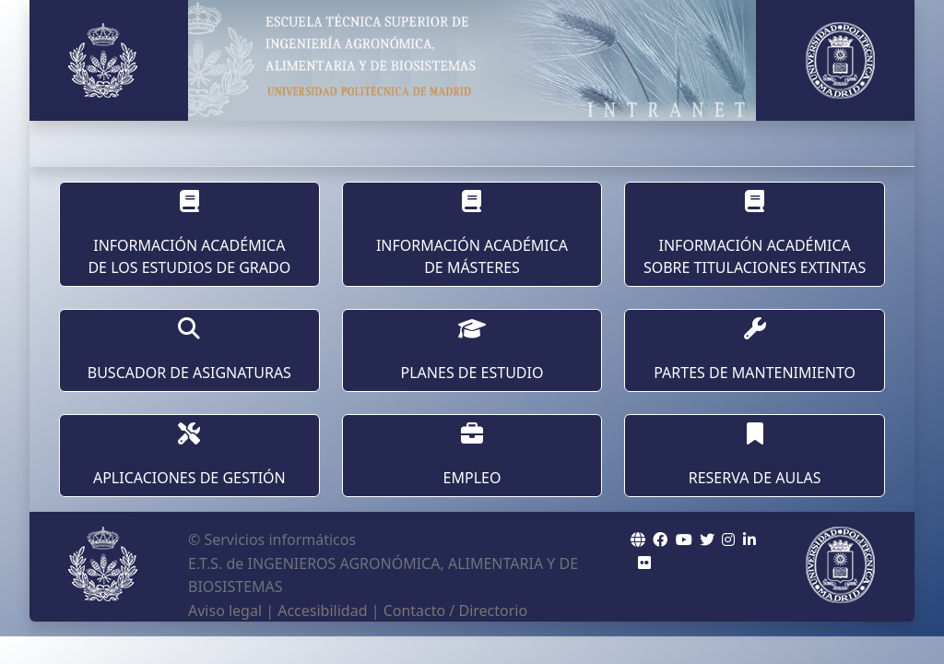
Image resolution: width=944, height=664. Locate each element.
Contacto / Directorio (456, 610)
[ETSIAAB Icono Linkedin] (749, 539)
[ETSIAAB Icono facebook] (660, 539)
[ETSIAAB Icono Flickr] (644, 562)
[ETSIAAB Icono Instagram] (728, 539)
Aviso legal (225, 610)
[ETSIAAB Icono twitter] (707, 539)
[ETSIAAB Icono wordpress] (684, 539)
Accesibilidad (322, 610)
